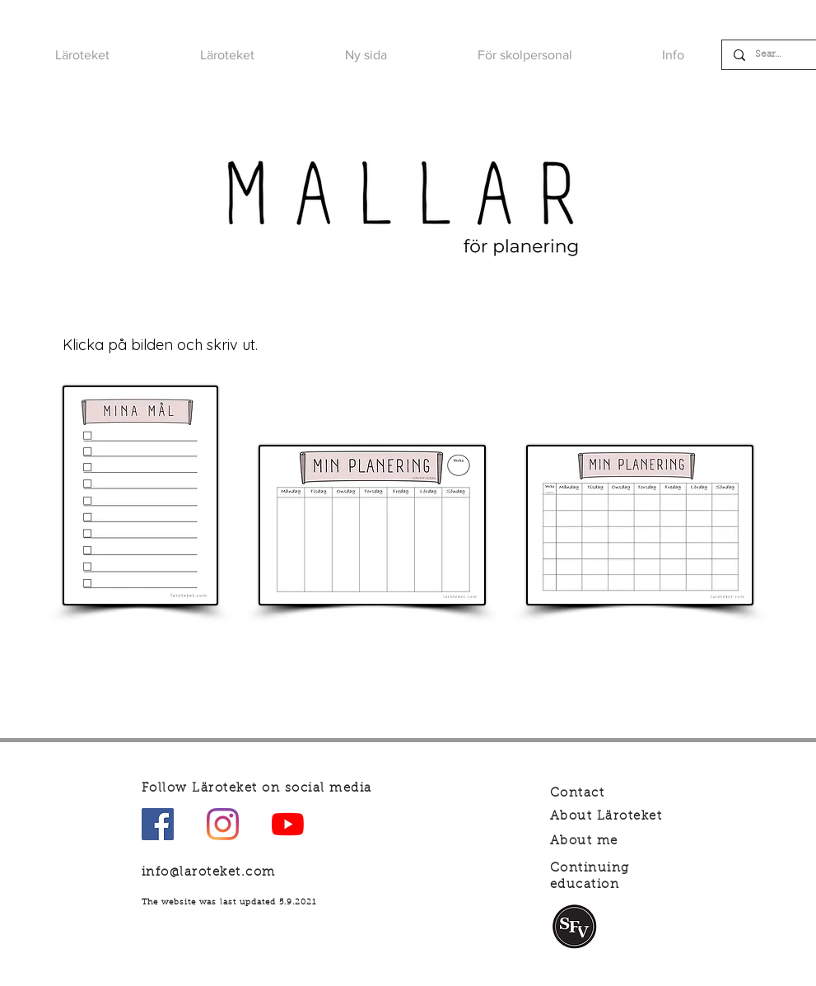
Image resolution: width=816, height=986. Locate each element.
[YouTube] (288, 824)
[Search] (770, 54)
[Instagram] (223, 824)
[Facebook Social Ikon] (158, 824)
